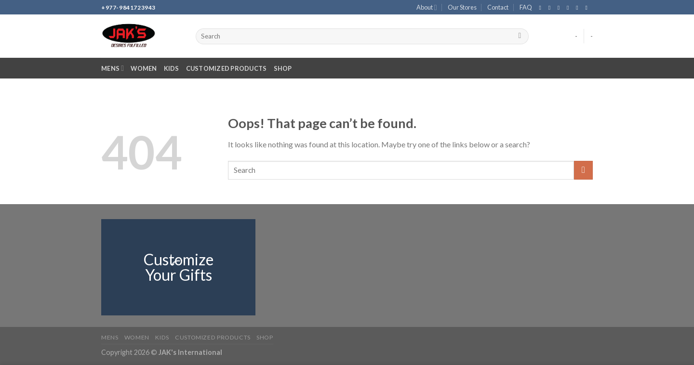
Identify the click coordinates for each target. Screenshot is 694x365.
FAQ (526, 7)
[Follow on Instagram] (551, 7)
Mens (112, 68)
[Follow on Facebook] (542, 7)
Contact (497, 7)
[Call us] (579, 7)
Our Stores (462, 7)
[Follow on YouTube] (588, 7)
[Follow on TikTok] (560, 7)
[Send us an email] (570, 7)
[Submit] (520, 36)
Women (144, 68)
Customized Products (226, 68)
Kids (171, 68)
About (426, 7)
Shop (283, 68)
